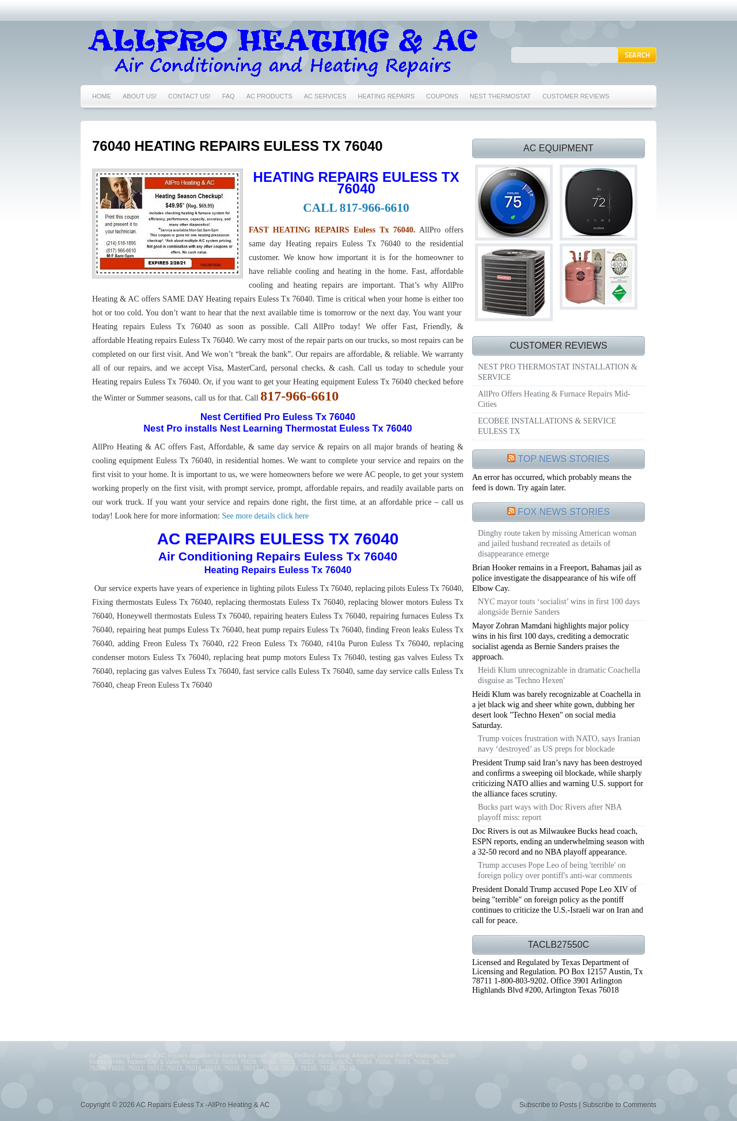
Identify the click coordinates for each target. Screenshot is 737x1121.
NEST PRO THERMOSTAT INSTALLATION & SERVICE (557, 372)
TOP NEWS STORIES (564, 459)
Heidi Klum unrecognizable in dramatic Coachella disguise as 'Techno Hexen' (559, 675)
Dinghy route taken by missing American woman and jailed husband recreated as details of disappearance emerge (557, 543)
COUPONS (442, 96)
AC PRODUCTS (269, 96)
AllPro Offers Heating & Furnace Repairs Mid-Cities (554, 399)
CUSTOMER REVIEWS (576, 96)
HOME (101, 96)
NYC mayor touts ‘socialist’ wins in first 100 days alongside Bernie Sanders (559, 606)
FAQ (228, 96)
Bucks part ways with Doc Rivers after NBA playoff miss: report (550, 812)
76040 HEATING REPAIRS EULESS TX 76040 (237, 146)
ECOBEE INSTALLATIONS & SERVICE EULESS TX (547, 426)
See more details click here (264, 516)
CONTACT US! (189, 96)
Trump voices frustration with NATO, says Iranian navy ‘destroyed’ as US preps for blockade (559, 743)
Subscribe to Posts (548, 1105)
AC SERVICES (325, 96)
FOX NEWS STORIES (564, 512)
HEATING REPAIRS (386, 96)
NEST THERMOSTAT (500, 96)
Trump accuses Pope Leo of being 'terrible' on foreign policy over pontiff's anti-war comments (555, 870)
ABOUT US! (140, 96)
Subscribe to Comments (619, 1105)
